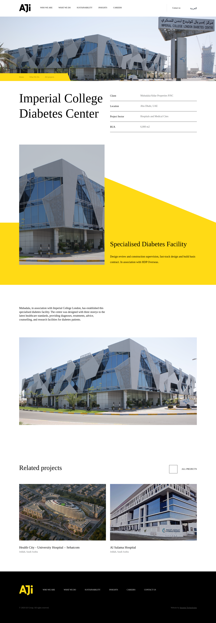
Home (21, 77)
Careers (117, 8)
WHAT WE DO (65, 8)
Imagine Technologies (188, 608)
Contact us (176, 8)
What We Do (34, 77)
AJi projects (49, 77)
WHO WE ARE (46, 8)
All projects (183, 469)
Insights (102, 8)
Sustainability (84, 8)
